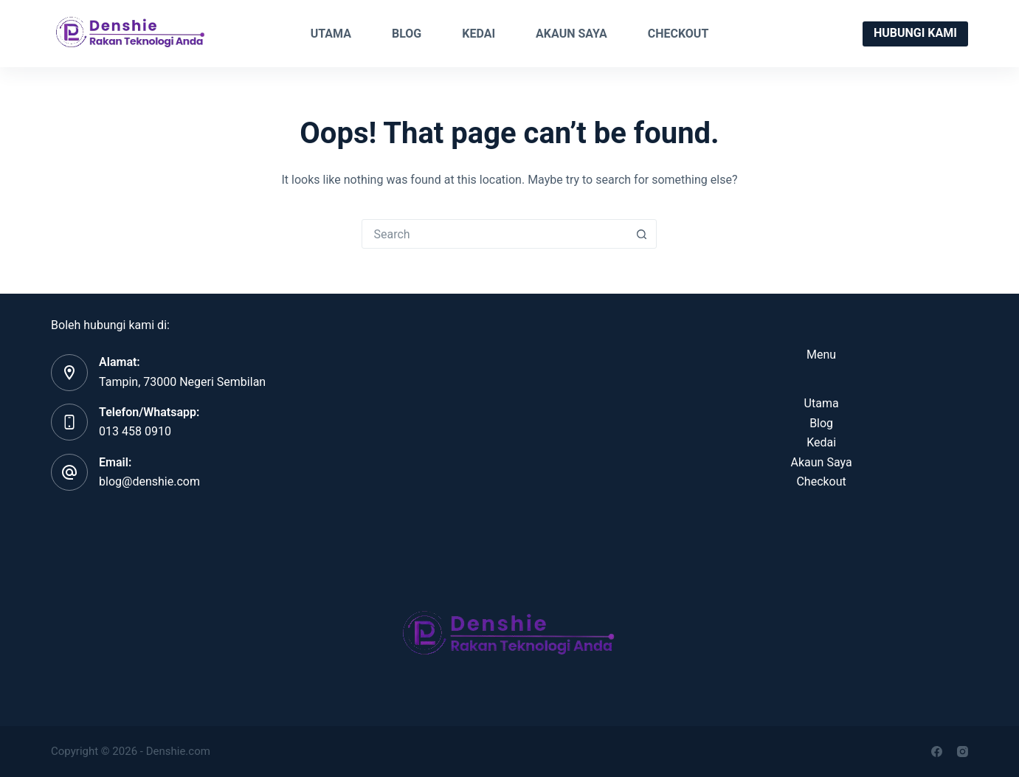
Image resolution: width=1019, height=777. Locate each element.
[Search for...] (494, 234)
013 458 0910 (135, 431)
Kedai (478, 34)
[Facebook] (936, 751)
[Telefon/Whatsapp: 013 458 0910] (69, 422)
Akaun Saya (571, 34)
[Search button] (641, 234)
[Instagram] (962, 751)
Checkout (678, 34)
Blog (406, 34)
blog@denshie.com (149, 481)
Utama (331, 34)
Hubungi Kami (915, 33)
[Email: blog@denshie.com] (69, 472)
